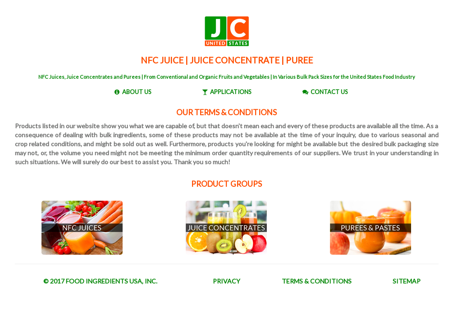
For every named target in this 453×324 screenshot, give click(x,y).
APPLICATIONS (231, 91)
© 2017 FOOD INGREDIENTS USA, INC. (100, 281)
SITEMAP (407, 281)
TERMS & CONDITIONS (317, 281)
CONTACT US (329, 91)
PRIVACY (226, 281)
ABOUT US (136, 91)
